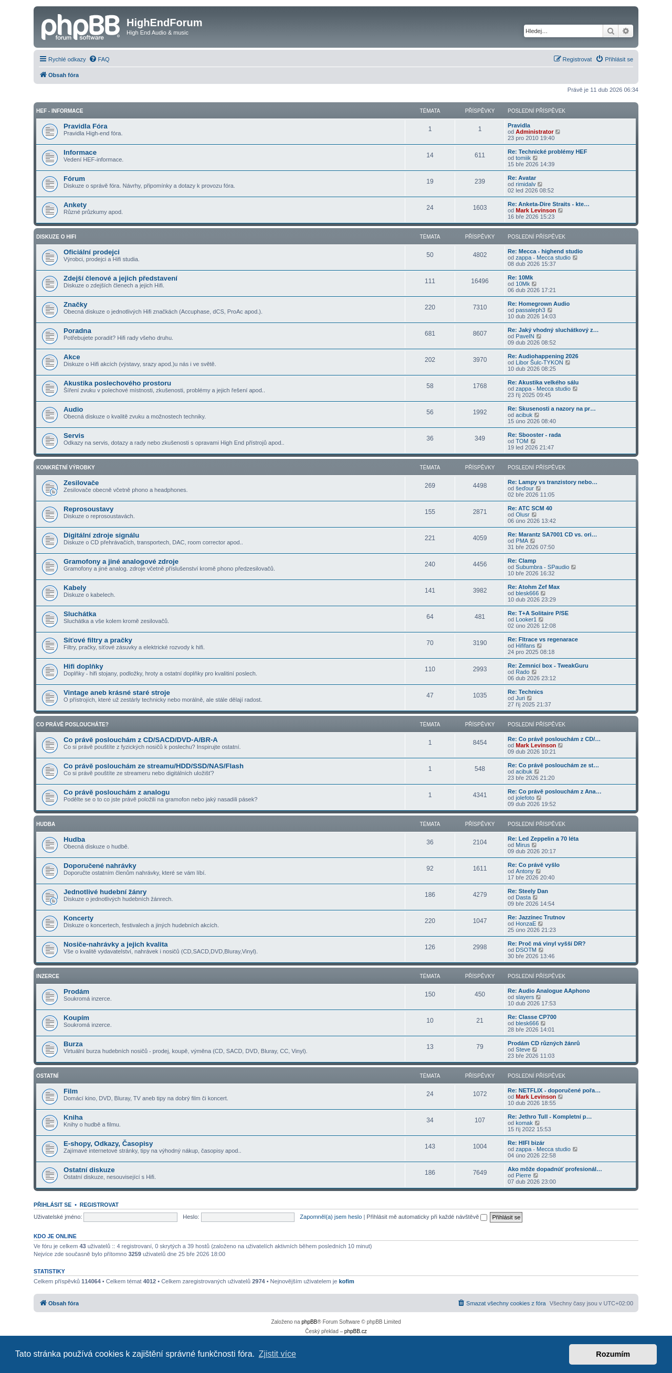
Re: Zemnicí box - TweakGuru (548, 665)
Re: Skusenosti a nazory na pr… (552, 408)
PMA (522, 541)
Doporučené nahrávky (100, 866)
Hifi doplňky (83, 666)
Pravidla (519, 125)
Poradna (77, 331)
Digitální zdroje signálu (101, 535)
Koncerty (78, 918)
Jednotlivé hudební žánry (105, 892)
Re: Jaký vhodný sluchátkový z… (553, 330)
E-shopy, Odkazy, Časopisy (108, 1143)
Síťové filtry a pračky (98, 640)
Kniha (73, 1117)
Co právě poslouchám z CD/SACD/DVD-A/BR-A (141, 740)
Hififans (525, 645)
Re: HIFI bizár (526, 1143)
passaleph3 (530, 310)
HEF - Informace (59, 111)
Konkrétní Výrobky (65, 467)
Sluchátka (80, 614)
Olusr (522, 514)
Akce (72, 357)
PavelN (525, 336)
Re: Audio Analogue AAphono (549, 991)
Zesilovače (81, 483)
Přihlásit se (52, 1205)
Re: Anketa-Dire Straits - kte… (549, 204)
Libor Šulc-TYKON (539, 362)
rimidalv (526, 184)
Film (71, 1091)
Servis (74, 435)
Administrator (534, 131)
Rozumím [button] (613, 1354)
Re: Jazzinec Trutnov (536, 917)
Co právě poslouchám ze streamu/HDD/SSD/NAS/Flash (154, 766)
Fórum (74, 179)
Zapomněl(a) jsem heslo (331, 1217)
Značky (75, 304)
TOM (522, 441)
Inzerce (47, 976)
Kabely (75, 588)
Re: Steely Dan (528, 891)
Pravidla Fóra (86, 126)
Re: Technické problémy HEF (547, 151)
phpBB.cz (355, 1331)
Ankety (75, 205)
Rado (522, 672)
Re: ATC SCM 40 (530, 508)
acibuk (524, 415)
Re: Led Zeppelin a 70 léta (543, 838)
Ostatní (47, 1076)
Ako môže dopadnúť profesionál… (555, 1169)
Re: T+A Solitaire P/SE (538, 613)
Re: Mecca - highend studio (545, 251)
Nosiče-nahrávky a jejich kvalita (116, 944)
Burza (73, 1044)
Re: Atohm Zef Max (534, 587)
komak (524, 1123)
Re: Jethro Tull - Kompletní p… (550, 1116)
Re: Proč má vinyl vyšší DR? (547, 943)
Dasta (523, 897)
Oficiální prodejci (92, 252)
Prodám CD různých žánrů (544, 1043)
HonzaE (526, 923)
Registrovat (99, 1205)
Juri (520, 698)
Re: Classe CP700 (532, 1017)
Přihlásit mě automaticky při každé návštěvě (426, 1217)
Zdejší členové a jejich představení (120, 278)
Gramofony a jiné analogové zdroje (121, 561)
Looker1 (526, 619)
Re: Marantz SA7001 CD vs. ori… (552, 534)
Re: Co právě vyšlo (534, 865)
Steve (523, 1049)
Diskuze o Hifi (56, 237)
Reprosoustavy (88, 509)
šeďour (524, 488)
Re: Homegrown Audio (539, 304)
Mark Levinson (536, 210)
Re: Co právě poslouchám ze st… (553, 765)
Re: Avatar (522, 178)
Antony (524, 871)
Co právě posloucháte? (72, 724)
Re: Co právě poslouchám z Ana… (555, 791)
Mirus (523, 845)
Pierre (523, 1175)
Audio (73, 409)
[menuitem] (99, 59)
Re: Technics (525, 692)
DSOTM (526, 950)
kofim (346, 1281)
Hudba (45, 824)
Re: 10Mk (520, 277)
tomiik (523, 158)
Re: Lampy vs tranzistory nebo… (552, 482)
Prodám (76, 991)
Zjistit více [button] (277, 1353)
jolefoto (525, 798)
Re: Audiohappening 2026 (543, 356)
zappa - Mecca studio (543, 257)
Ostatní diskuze (89, 1170)
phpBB (309, 1322)
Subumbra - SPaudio (542, 567)
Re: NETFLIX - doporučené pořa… (554, 1090)
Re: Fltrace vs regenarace (543, 639)
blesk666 (527, 593)
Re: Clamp (522, 560)
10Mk (523, 284)
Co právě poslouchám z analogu (117, 792)
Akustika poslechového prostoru (117, 383)
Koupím (76, 1018)
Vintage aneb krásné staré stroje (117, 692)
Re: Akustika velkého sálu (543, 382)
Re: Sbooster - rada (534, 435)
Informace (80, 152)
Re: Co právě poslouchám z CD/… (554, 739)
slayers (525, 997)
